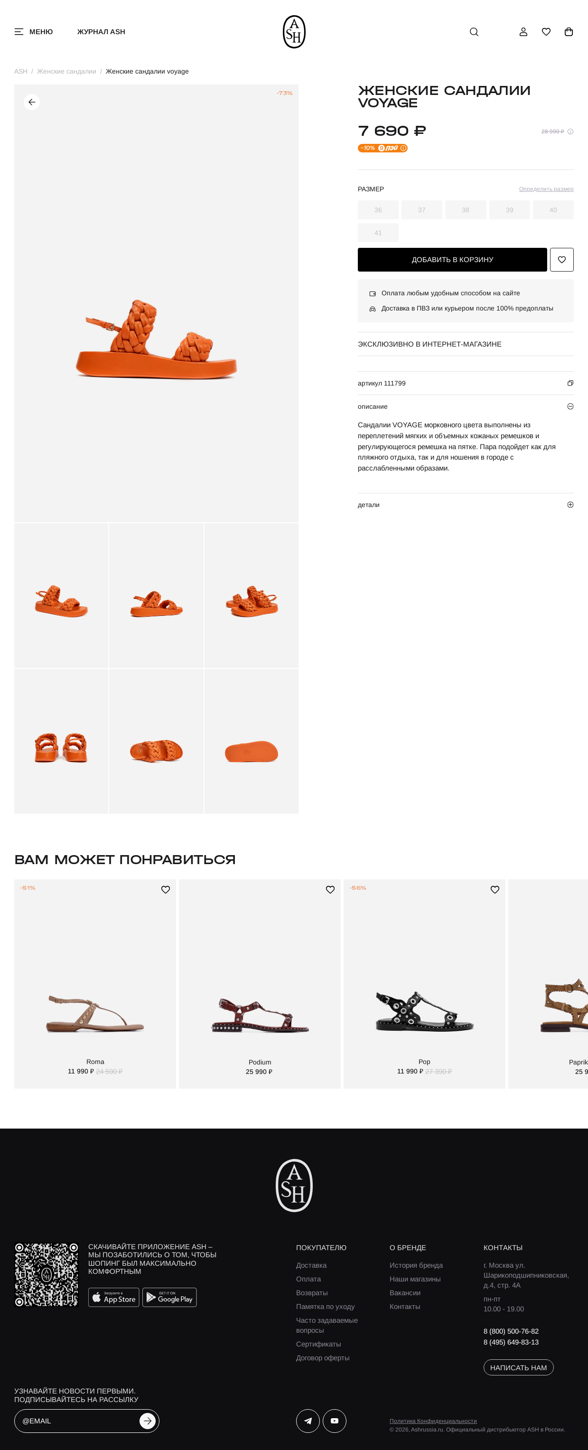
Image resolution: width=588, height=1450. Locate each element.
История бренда (416, 1265)
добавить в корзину (453, 259)
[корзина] (569, 32)
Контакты (405, 1306)
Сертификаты (318, 1344)
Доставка (311, 1265)
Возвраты (312, 1293)
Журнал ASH (101, 32)
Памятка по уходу (325, 1306)
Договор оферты (323, 1358)
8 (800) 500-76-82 (511, 1331)
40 (553, 210)
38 (465, 210)
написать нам (518, 1368)
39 (509, 210)
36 (378, 210)
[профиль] (523, 32)
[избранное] (546, 32)
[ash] (294, 31)
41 (378, 232)
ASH (21, 71)
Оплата (308, 1279)
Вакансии (405, 1293)
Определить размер (546, 189)
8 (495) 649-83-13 (511, 1342)
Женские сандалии (66, 71)
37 (422, 210)
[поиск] (474, 32)
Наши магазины (415, 1279)
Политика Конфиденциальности (433, 1421)
